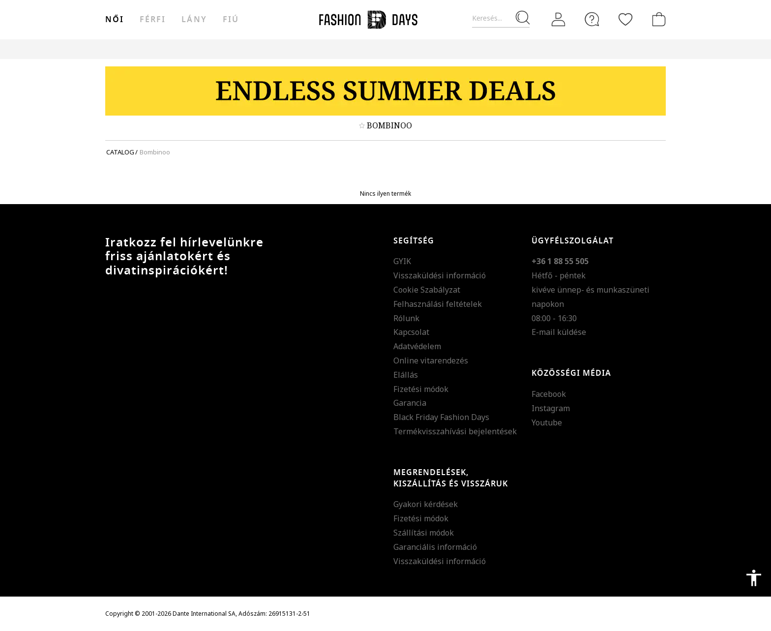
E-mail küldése (559, 332)
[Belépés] (558, 19)
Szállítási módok (423, 532)
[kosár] (657, 19)
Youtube (547, 422)
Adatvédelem (417, 346)
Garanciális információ (435, 546)
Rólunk (406, 318)
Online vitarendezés (430, 360)
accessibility (754, 578)
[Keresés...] (501, 18)
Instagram (551, 408)
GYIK (402, 261)
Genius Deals (440, 49)
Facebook (549, 394)
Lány (194, 20)
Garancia (409, 402)
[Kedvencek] (625, 19)
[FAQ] (592, 19)
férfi (153, 20)
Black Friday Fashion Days (441, 417)
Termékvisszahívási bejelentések (455, 431)
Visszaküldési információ (439, 275)
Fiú (231, 20)
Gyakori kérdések (425, 504)
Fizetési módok (420, 389)
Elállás (405, 374)
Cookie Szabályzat (426, 289)
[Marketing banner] (385, 91)
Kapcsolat (411, 332)
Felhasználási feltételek (437, 304)
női (114, 20)
